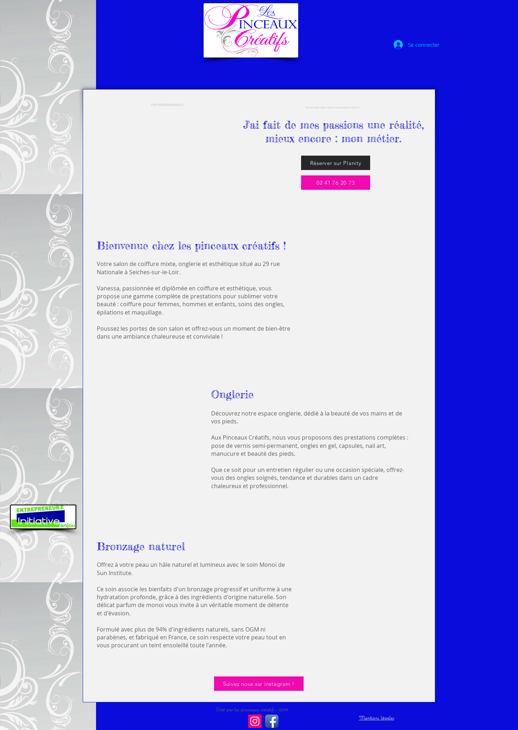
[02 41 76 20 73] (335, 182)
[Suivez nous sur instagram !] (259, 683)
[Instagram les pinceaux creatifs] (255, 721)
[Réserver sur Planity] (335, 163)
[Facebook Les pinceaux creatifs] (271, 721)
